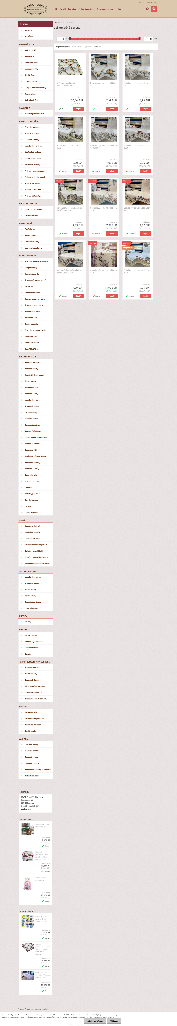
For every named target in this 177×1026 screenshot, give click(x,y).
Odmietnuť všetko (95, 1021)
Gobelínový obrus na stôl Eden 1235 (137, 209)
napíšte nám (26, 809)
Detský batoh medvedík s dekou (41, 879)
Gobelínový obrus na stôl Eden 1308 (70, 146)
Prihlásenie (141, 2)
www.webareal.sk (41, 1009)
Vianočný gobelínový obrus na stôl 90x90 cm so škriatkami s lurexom (42, 949)
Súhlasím (114, 1021)
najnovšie (97, 46)
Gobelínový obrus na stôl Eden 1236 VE (103, 209)
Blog (119, 9)
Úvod (57, 22)
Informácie (72, 9)
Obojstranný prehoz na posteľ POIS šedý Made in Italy (42, 975)
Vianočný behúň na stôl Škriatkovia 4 (42, 825)
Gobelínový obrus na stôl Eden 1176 (137, 271)
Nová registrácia (151, 2)
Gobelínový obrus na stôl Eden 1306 (137, 146)
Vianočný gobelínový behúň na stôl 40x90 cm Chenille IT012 (41, 856)
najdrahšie (87, 46)
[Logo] (35, 9)
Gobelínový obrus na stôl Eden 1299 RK (103, 146)
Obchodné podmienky (86, 9)
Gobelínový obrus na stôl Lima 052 (137, 84)
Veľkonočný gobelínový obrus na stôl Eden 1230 (69, 271)
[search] (147, 9)
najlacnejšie (76, 46)
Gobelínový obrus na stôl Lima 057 (103, 84)
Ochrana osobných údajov (106, 9)
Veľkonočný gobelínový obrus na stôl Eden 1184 (69, 209)
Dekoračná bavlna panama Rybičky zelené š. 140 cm (41, 919)
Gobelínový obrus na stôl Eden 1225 (103, 271)
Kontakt (63, 9)
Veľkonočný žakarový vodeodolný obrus (66, 84)
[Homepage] (55, 9)
